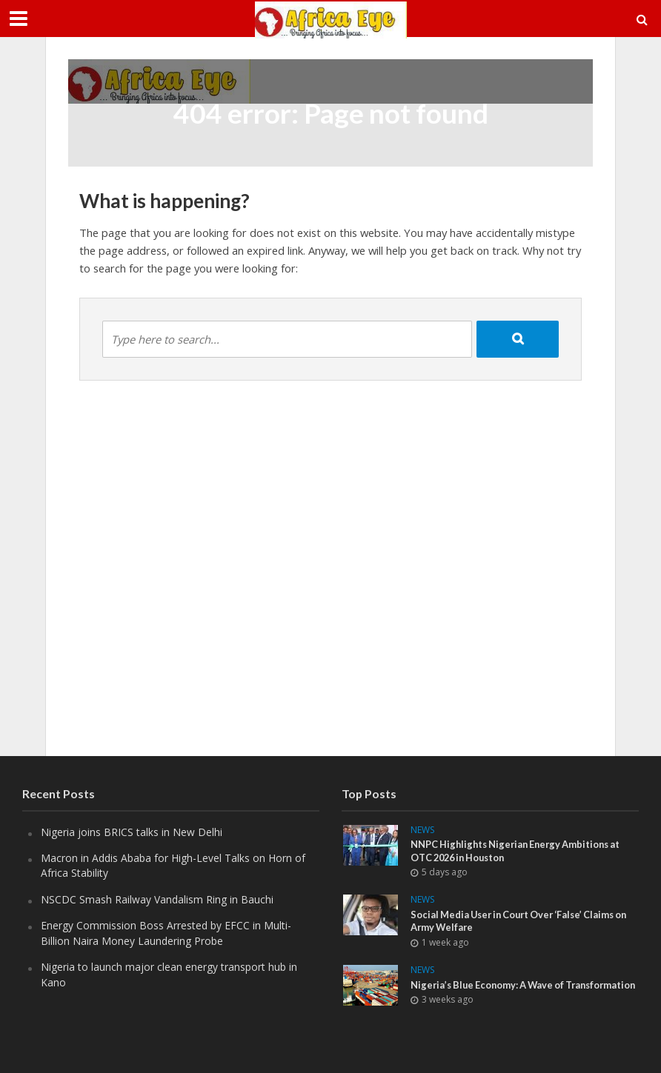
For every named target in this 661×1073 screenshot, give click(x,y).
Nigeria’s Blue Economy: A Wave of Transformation (491, 991)
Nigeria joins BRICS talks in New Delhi (131, 832)
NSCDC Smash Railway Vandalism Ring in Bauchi (157, 899)
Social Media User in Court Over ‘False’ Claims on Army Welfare (525, 921)
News (422, 830)
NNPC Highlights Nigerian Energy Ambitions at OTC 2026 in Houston (520, 850)
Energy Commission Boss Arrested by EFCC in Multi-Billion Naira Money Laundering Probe (166, 932)
